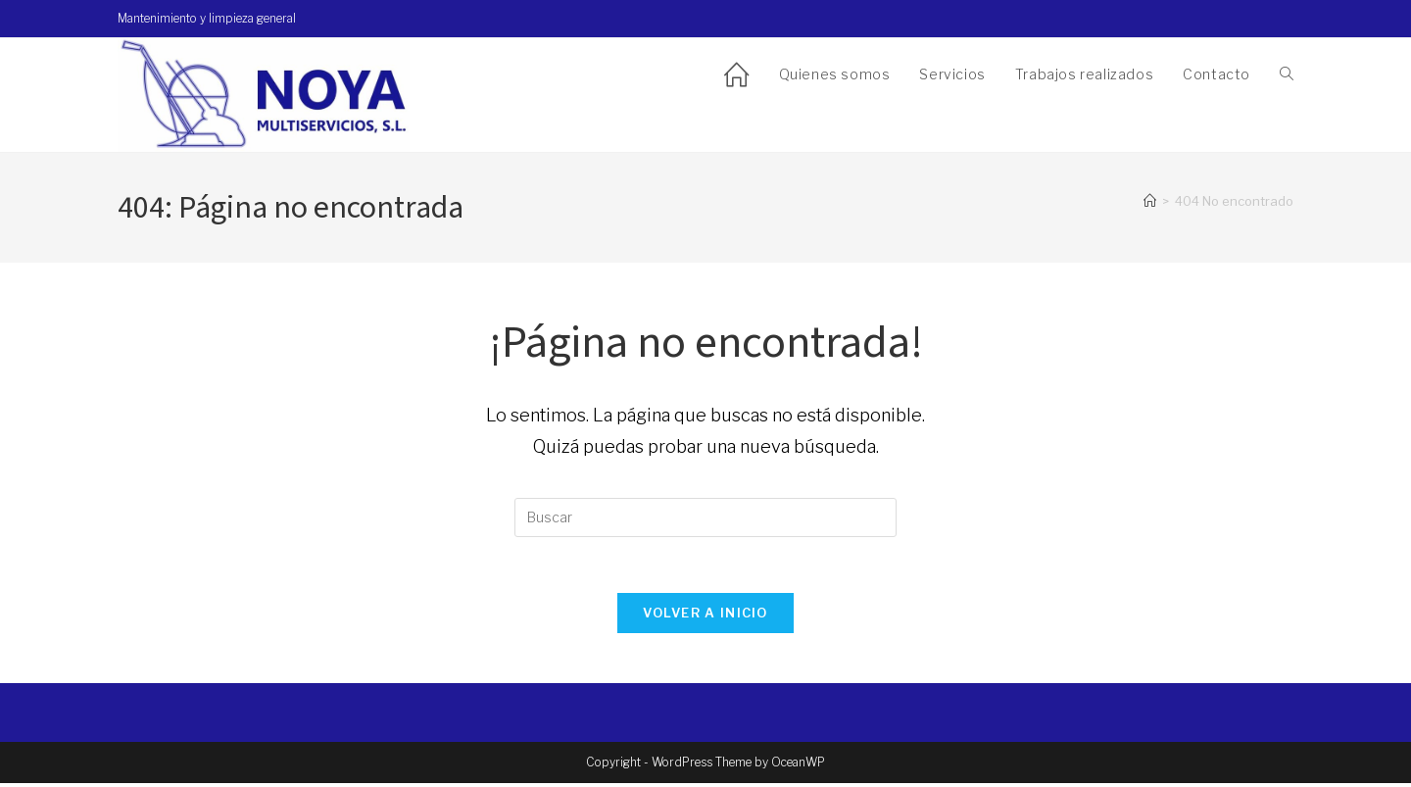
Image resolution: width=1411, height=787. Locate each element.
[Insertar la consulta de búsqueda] (705, 517)
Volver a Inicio (705, 616)
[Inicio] (1149, 201)
